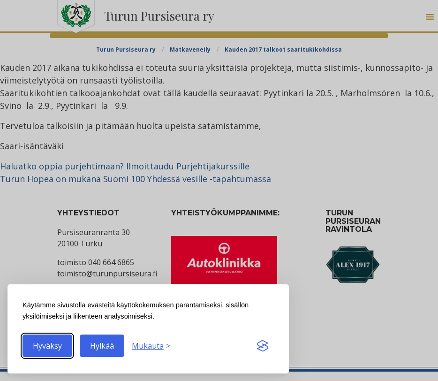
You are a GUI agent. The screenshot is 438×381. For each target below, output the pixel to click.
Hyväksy (47, 346)
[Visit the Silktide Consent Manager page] (262, 346)
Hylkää (102, 346)
